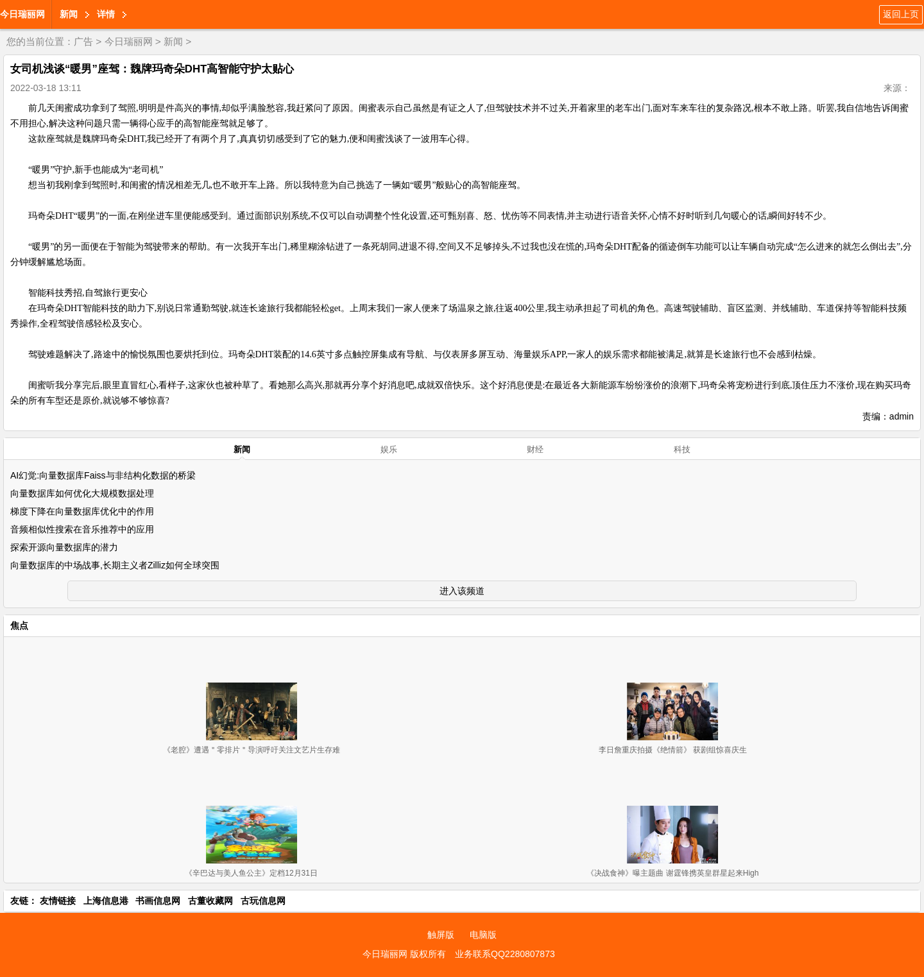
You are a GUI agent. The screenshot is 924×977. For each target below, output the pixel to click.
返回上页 (901, 14)
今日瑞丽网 (22, 14)
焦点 (19, 625)
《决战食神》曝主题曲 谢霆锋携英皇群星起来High (672, 873)
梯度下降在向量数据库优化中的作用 (82, 511)
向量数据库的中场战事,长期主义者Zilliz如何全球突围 (114, 565)
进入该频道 (462, 591)
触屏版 (440, 935)
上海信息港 (105, 901)
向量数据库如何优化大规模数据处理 (82, 493)
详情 (106, 14)
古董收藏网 (210, 901)
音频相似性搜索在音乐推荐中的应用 (82, 529)
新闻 (69, 14)
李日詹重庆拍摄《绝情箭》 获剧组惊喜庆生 (673, 749)
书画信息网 (157, 901)
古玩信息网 (263, 901)
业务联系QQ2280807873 (505, 954)
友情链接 (58, 901)
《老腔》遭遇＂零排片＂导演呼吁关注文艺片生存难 (251, 749)
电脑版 (483, 935)
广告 (83, 41)
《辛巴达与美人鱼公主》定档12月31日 (251, 873)
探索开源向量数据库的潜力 (64, 547)
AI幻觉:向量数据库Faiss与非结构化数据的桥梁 (103, 475)
